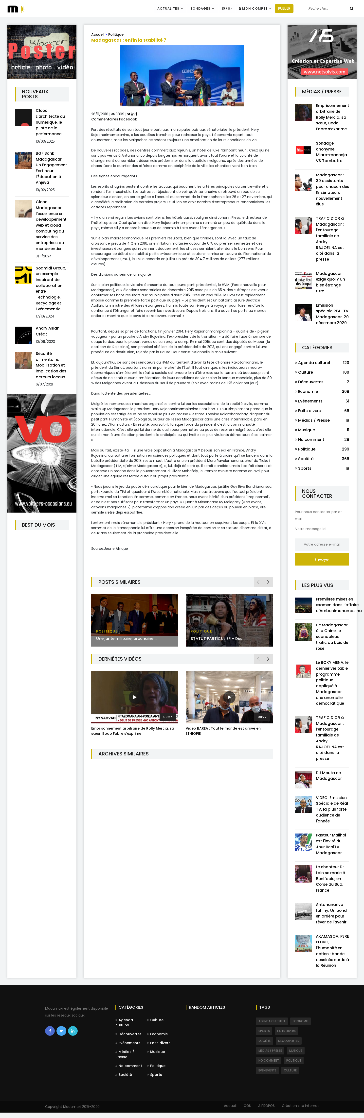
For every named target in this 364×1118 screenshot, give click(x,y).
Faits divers (158, 1048)
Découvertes (128, 1039)
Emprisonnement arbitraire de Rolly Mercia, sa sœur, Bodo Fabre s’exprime (132, 731)
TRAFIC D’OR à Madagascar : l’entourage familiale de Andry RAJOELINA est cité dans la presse (330, 240)
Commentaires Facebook (114, 119)
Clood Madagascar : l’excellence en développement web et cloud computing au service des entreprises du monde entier (52, 226)
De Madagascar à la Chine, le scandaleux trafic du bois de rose (332, 639)
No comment (128, 1071)
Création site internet (300, 1111)
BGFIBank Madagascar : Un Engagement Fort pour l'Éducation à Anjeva (52, 168)
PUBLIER (280, 8)
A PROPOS (265, 1111)
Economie (157, 1039)
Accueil (97, 34)
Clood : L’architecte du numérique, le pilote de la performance (51, 122)
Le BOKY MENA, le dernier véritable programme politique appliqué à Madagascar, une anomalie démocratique (332, 685)
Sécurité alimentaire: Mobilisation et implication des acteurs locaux (51, 367)
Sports (154, 1080)
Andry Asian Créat (47, 333)
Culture (155, 1025)
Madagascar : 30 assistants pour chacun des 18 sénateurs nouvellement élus (332, 190)
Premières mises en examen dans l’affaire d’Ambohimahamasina (339, 607)
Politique (116, 34)
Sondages (196, 8)
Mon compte (249, 8)
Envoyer (322, 561)
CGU (246, 1111)
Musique (156, 1057)
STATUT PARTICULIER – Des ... (219, 638)
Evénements (127, 1048)
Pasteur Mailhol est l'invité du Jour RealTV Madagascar (331, 848)
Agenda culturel (124, 1028)
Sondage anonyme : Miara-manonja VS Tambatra (331, 152)
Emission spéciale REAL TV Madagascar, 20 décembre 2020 (332, 316)
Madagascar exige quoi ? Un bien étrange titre (331, 284)
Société (123, 1080)
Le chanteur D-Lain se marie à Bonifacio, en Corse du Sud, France (331, 883)
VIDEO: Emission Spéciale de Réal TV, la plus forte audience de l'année (332, 813)
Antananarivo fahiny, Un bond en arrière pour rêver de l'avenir (331, 918)
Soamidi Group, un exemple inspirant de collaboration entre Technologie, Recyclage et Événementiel (51, 290)
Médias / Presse (124, 1060)
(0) (223, 8)
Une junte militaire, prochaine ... (127, 638)
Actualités (164, 8)
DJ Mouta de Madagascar (329, 779)
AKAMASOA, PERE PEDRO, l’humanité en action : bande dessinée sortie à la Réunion (332, 956)
